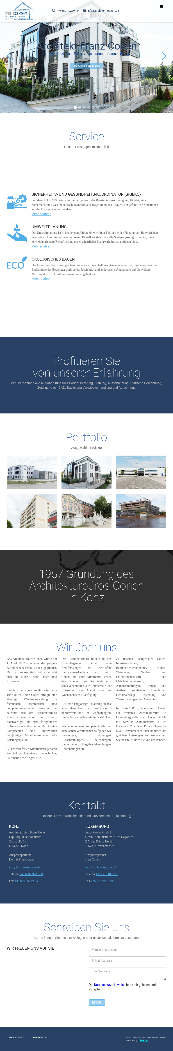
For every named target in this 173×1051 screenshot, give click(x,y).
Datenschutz (15, 1037)
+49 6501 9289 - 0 (67, 10)
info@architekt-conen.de (103, 10)
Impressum (40, 1037)
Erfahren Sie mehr (86, 65)
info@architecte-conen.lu (101, 867)
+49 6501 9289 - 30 (27, 881)
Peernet (144, 1040)
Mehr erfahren (44, 213)
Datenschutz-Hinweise (109, 985)
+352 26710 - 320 (107, 874)
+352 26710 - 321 (102, 881)
